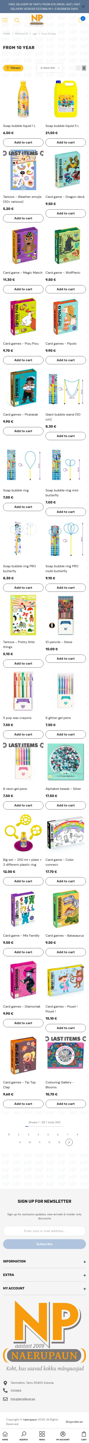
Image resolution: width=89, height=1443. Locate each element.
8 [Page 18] (77, 1134)
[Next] (69, 1142)
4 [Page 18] (38, 1134)
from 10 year (49, 33)
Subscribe (44, 1244)
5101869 (16, 1391)
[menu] (5, 20)
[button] (78, 68)
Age (35, 33)
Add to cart (23, 142)
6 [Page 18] (58, 1134)
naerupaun (30, 1419)
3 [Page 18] (28, 1134)
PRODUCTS (21, 33)
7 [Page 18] (67, 1134)
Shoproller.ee (74, 1422)
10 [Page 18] (30, 1142)
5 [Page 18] (48, 1134)
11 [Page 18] (39, 1142)
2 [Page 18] (18, 1134)
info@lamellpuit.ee (23, 1399)
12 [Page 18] (49, 1142)
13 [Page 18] (59, 1142)
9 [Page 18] (20, 1142)
